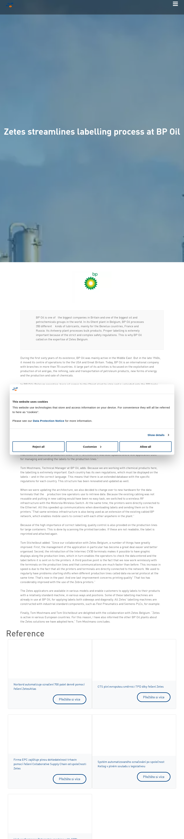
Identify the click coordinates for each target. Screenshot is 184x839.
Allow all (145, 446)
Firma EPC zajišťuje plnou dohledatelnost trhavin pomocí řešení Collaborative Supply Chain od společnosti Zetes (50, 764)
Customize (92, 446)
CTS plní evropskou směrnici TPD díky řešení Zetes (131, 686)
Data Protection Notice (48, 420)
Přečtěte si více (69, 699)
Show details (156, 435)
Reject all (39, 446)
